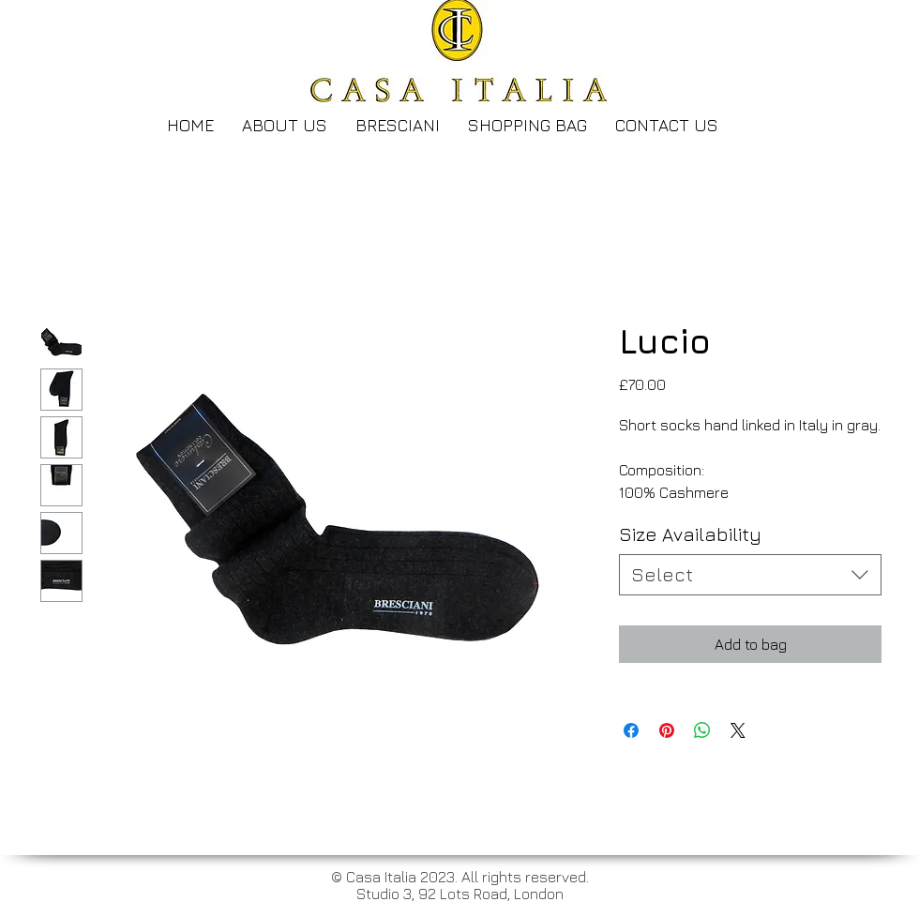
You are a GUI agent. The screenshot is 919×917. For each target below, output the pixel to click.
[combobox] (750, 574)
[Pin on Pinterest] (666, 730)
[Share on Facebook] (631, 730)
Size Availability (690, 534)
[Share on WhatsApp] (702, 730)
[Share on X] (738, 730)
